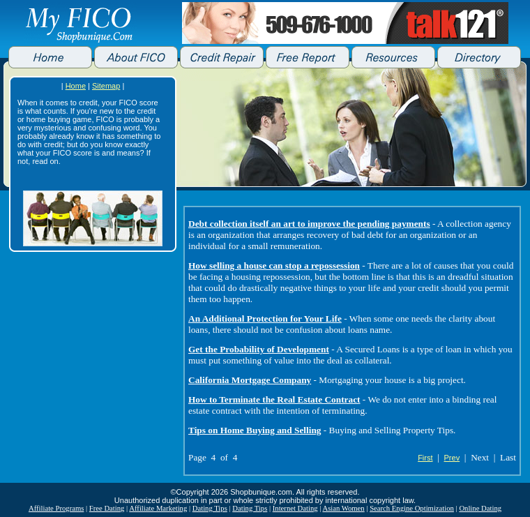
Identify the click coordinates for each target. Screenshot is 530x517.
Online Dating (480, 508)
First (425, 458)
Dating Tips (209, 508)
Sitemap (106, 86)
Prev (452, 458)
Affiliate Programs (56, 508)
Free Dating (107, 508)
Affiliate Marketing (158, 508)
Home (76, 86)
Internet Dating (295, 508)
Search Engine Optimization (412, 508)
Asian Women (343, 508)
